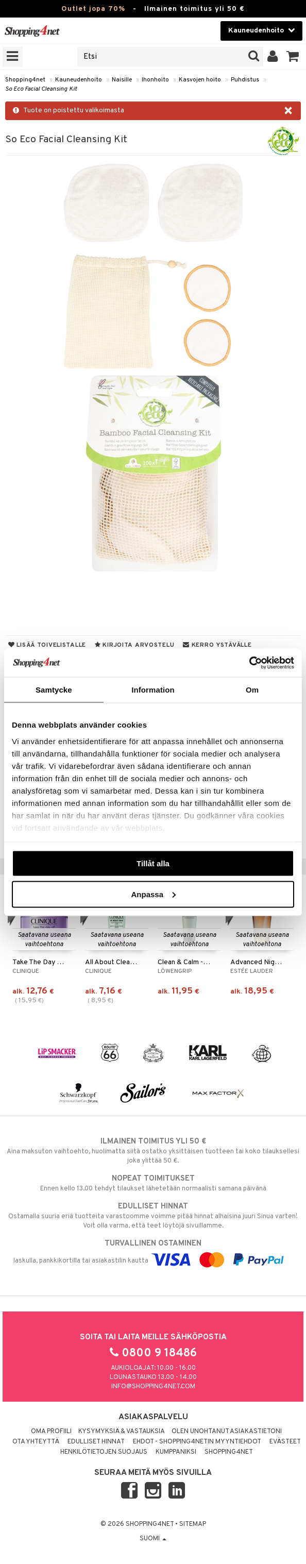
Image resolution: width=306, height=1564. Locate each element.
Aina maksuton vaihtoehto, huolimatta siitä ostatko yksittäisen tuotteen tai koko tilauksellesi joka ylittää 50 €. (153, 1150)
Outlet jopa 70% (93, 9)
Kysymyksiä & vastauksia (121, 1431)
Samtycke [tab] (54, 689)
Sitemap (192, 1524)
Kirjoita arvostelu (134, 645)
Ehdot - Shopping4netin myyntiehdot (197, 1442)
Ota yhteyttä (35, 1442)
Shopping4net (25, 80)
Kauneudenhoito (78, 80)
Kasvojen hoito (200, 80)
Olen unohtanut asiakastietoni (227, 1431)
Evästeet (285, 1442)
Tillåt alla (153, 863)
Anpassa (153, 893)
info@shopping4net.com (153, 1387)
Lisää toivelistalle (47, 645)
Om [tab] (252, 689)
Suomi (153, 1539)
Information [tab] (153, 689)
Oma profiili (51, 1431)
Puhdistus (245, 80)
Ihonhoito (155, 80)
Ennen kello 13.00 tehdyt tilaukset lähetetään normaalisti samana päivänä (153, 1183)
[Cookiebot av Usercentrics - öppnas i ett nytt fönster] (249, 662)
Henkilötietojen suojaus (103, 1452)
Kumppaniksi (176, 1452)
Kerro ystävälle (217, 645)
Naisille (122, 80)
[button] (292, 56)
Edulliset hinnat (96, 1442)
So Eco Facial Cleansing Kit (41, 89)
